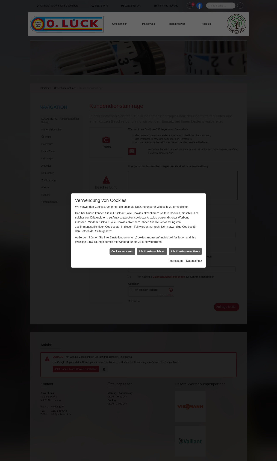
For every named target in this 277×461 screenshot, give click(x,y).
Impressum (176, 211)
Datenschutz (194, 211)
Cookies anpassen (122, 202)
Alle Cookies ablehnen (152, 202)
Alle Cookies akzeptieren (185, 202)
